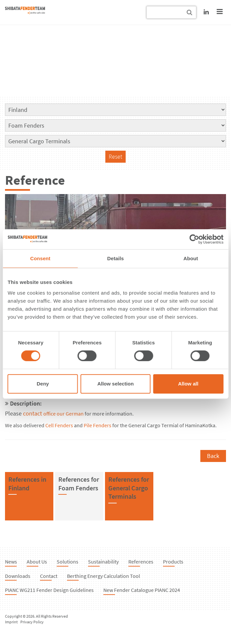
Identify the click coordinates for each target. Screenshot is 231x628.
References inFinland (27, 483)
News (11, 561)
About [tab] (190, 258)
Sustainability (103, 561)
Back (213, 456)
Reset (115, 156)
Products (173, 561)
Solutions (67, 561)
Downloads (17, 576)
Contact (48, 576)
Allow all (188, 383)
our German (70, 414)
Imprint (11, 621)
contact (40, 413)
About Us (37, 561)
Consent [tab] (40, 258)
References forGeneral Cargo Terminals (128, 487)
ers (69, 425)
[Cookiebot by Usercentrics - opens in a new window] (194, 239)
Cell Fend (55, 425)
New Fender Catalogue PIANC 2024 (141, 590)
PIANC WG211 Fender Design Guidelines (49, 590)
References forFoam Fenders (78, 483)
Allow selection (115, 383)
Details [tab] (115, 258)
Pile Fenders (97, 425)
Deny (43, 383)
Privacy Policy (32, 621)
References (140, 561)
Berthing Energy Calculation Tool (103, 576)
